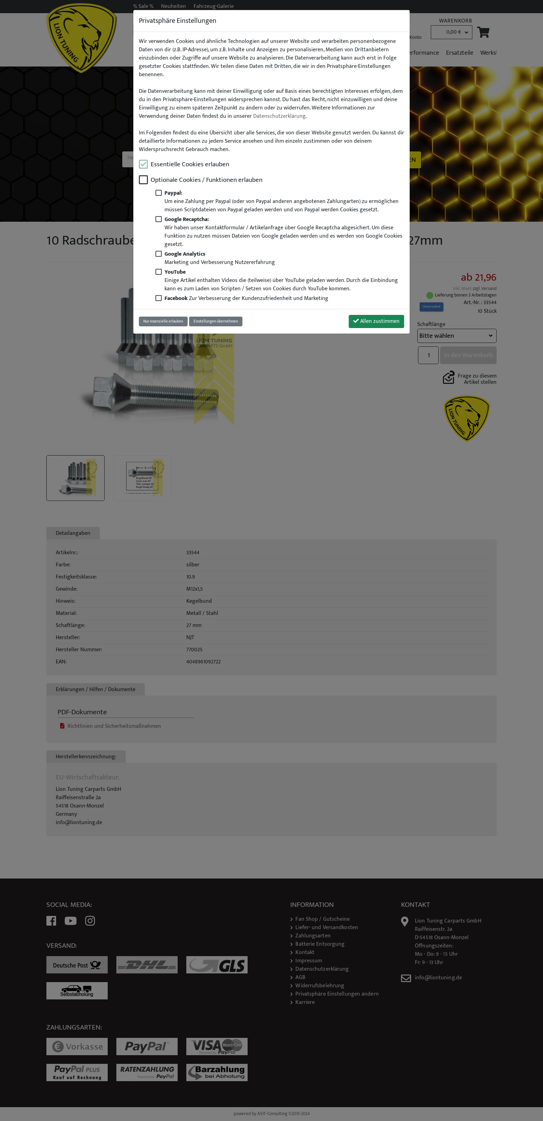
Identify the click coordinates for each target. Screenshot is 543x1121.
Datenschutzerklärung (279, 116)
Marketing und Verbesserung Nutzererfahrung (219, 258)
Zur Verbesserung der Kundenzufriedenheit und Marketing (246, 298)
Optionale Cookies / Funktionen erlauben (206, 180)
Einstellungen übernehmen (216, 321)
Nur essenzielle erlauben (163, 321)
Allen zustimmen (376, 321)
